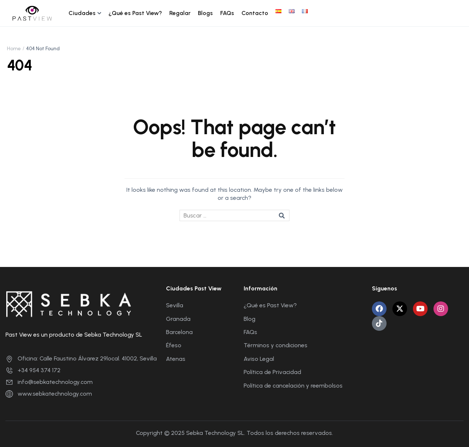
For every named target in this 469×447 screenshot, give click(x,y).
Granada (178, 318)
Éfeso (173, 345)
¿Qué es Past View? (135, 13)
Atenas (175, 358)
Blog (249, 318)
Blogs (205, 13)
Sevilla (174, 305)
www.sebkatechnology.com (48, 393)
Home (14, 48)
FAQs (227, 13)
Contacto (254, 13)
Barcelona (179, 332)
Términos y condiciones (275, 345)
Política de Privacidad (272, 372)
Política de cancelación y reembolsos (293, 385)
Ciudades (82, 13)
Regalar (180, 13)
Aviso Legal (259, 358)
